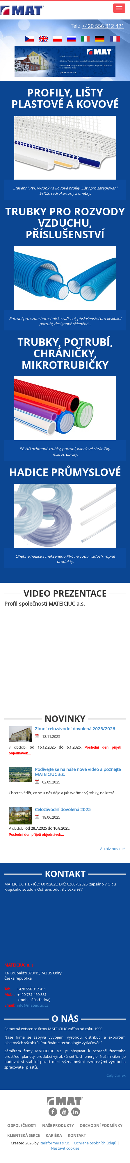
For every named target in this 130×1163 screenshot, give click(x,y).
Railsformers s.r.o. (55, 1143)
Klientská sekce (23, 1135)
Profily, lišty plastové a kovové (65, 98)
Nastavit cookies (65, 1148)
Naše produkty (58, 1125)
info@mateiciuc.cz (32, 1005)
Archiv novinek (113, 848)
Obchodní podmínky (101, 1125)
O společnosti (21, 1125)
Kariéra (54, 1135)
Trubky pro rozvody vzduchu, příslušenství (65, 223)
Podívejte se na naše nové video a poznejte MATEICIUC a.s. (78, 771)
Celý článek (116, 1075)
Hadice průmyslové (65, 472)
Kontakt (77, 1135)
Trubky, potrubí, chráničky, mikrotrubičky (65, 353)
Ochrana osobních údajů (95, 1143)
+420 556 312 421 (103, 25)
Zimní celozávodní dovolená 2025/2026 (75, 728)
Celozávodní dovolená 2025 (63, 809)
